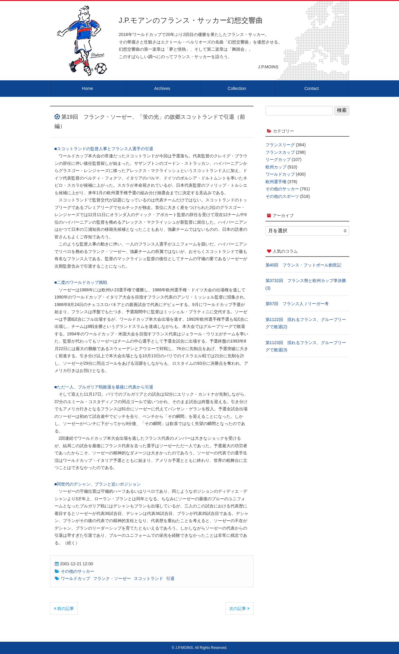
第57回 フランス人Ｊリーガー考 (297, 303)
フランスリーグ (280, 144)
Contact (311, 88)
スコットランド (148, 578)
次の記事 (239, 608)
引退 (170, 578)
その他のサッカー (77, 571)
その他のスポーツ (282, 196)
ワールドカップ (75, 578)
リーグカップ (278, 159)
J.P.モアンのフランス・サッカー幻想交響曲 (191, 20)
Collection (237, 88)
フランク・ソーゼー (112, 578)
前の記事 (64, 608)
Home (87, 88)
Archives (162, 88)
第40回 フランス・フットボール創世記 (304, 265)
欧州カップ (276, 167)
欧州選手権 (276, 181)
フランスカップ (280, 152)
